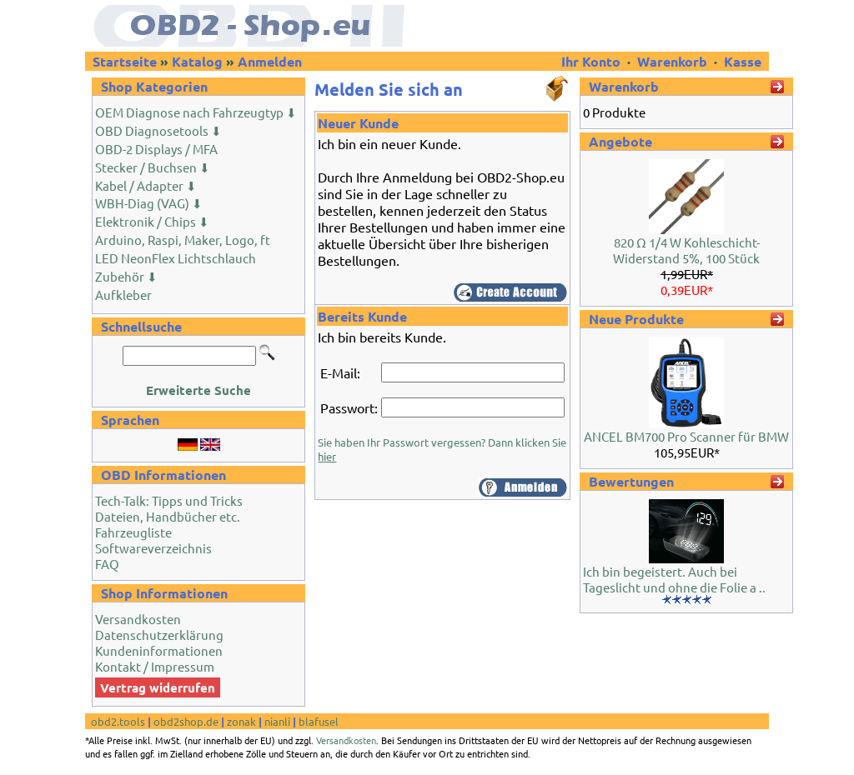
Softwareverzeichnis (153, 548)
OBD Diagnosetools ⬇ (158, 130)
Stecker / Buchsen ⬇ (152, 167)
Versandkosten (138, 619)
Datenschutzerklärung (159, 634)
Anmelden (270, 61)
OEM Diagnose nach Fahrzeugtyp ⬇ (196, 112)
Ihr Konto (592, 61)
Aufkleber (123, 294)
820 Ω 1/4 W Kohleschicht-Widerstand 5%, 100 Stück (686, 250)
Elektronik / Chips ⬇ (152, 221)
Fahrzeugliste (133, 532)
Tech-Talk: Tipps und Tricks (169, 500)
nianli (277, 721)
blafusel (319, 721)
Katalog (197, 61)
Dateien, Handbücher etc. (167, 516)
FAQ (107, 564)
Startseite (125, 61)
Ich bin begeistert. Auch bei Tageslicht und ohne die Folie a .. (674, 579)
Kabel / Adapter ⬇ (146, 185)
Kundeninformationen (159, 650)
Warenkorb (672, 61)
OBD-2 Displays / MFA (156, 149)
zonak (241, 721)
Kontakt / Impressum (154, 666)
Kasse (742, 61)
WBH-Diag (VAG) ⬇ (149, 203)
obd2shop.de (186, 721)
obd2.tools (118, 721)
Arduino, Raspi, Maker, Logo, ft (182, 240)
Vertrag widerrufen (158, 687)
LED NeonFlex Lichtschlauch (175, 258)
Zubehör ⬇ (126, 276)
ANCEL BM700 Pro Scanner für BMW (686, 436)
